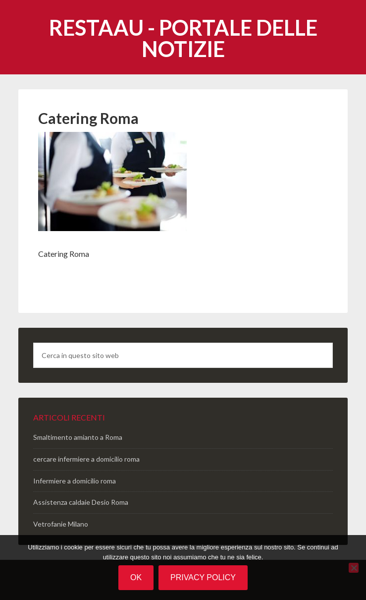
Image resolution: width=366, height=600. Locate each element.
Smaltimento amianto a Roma (77, 437)
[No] (354, 568)
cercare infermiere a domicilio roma (86, 459)
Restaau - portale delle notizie (183, 38)
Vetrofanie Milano (60, 524)
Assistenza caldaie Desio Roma (80, 502)
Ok (136, 577)
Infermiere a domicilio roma (74, 481)
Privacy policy (203, 577)
